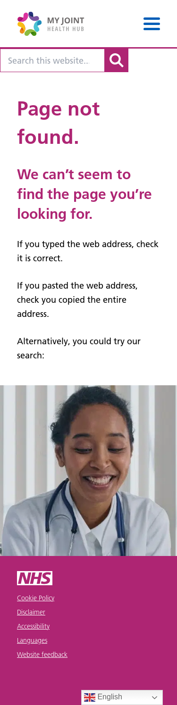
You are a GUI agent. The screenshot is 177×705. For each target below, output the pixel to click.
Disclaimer (31, 612)
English (103, 697)
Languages (32, 640)
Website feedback (42, 654)
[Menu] (151, 23)
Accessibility (33, 626)
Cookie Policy (35, 598)
